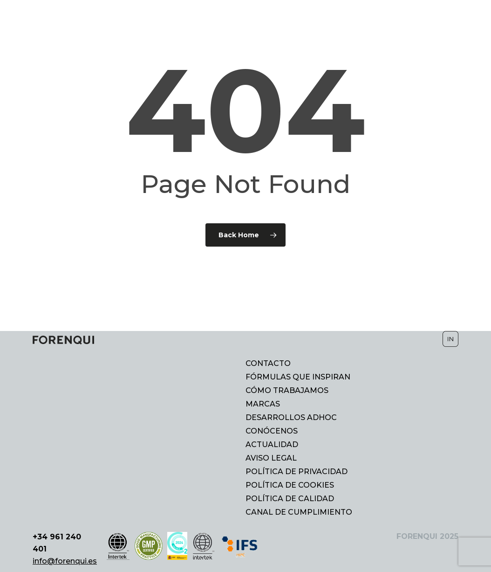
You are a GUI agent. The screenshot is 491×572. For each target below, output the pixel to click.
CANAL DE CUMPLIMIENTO (299, 512)
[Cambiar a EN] (451, 21)
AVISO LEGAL (271, 458)
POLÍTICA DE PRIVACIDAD (297, 472)
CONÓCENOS (272, 431)
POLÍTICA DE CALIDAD (290, 499)
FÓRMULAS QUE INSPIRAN (298, 377)
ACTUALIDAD (272, 445)
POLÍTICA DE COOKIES (290, 485)
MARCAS (263, 404)
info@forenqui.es (65, 561)
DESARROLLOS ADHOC (291, 417)
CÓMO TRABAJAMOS (287, 390)
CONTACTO (268, 363)
